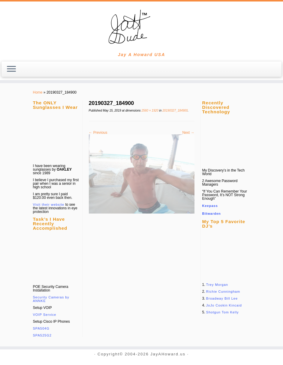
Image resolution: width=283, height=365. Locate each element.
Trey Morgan (217, 284)
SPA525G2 (42, 335)
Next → (188, 132)
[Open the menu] (11, 69)
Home (38, 92)
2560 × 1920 (149, 110)
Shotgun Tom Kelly (222, 312)
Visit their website (49, 204)
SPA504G (41, 328)
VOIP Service (44, 314)
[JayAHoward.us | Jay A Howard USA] (141, 26)
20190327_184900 (174, 110)
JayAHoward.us (167, 354)
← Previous (98, 132)
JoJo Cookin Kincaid (224, 305)
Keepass (210, 206)
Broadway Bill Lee (222, 298)
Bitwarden (211, 213)
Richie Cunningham (223, 291)
